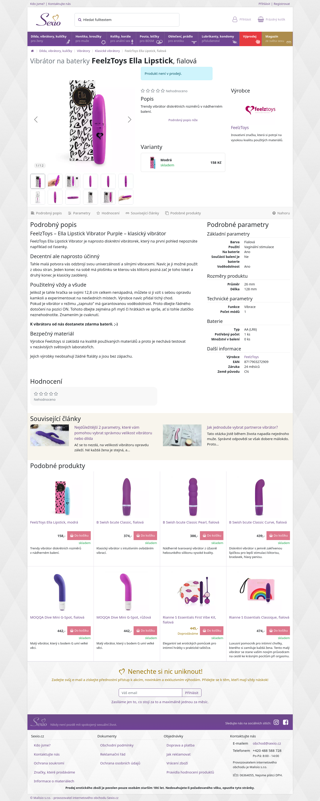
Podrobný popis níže (183, 120)
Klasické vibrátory (107, 51)
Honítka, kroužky (90, 39)
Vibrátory (83, 51)
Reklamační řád (112, 754)
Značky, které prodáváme (54, 772)
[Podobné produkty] (183, 213)
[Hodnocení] (107, 213)
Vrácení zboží (177, 763)
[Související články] (142, 213)
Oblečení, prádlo (182, 40)
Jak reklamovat (179, 754)
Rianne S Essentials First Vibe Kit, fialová (189, 619)
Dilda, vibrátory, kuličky (51, 39)
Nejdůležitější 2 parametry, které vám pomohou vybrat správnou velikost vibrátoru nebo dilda (113, 433)
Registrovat (282, 4)
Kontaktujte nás (59, 4)
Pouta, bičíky (152, 40)
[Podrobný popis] (46, 213)
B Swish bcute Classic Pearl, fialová (191, 522)
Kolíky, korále (122, 39)
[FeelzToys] (260, 110)
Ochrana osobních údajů (120, 763)
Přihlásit (264, 4)
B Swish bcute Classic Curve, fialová (258, 522)
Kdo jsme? (37, 4)
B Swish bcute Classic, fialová (120, 522)
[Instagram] (276, 723)
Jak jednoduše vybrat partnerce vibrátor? (242, 427)
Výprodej (252, 39)
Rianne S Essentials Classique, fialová (259, 617)
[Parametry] (78, 213)
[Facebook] (285, 723)
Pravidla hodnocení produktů (190, 772)
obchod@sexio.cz (267, 743)
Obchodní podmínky (117, 745)
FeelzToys (240, 127)
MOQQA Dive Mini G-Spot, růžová (124, 617)
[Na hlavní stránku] (32, 51)
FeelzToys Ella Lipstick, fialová (145, 51)
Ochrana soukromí (49, 763)
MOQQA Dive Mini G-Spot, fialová (57, 617)
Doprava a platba (181, 745)
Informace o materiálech (54, 781)
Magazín (278, 39)
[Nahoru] (281, 213)
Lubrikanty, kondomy (220, 39)
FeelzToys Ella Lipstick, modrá (54, 522)
